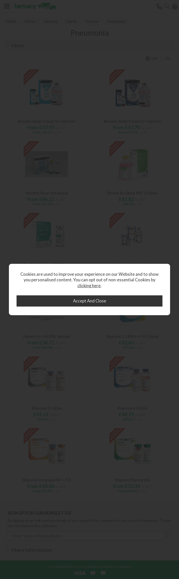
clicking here (89, 285)
